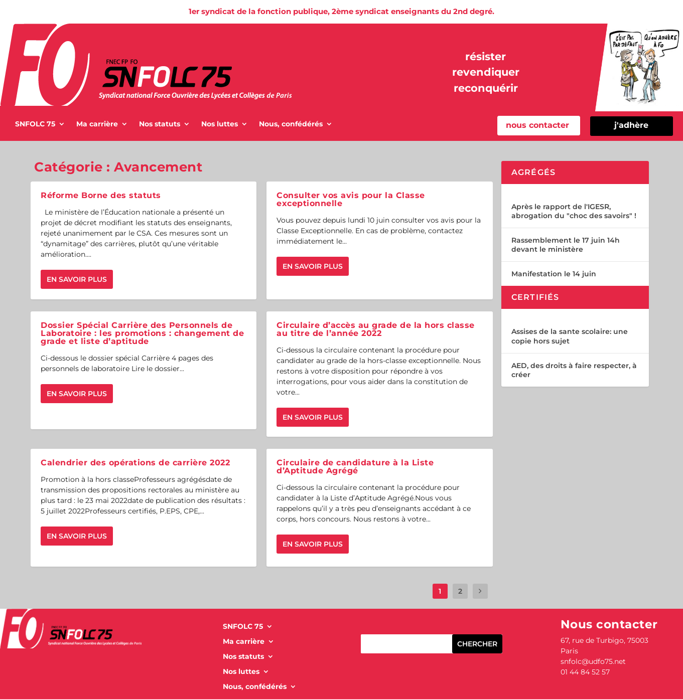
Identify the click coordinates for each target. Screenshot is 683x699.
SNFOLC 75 (35, 124)
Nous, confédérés (291, 124)
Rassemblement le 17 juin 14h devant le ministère (565, 245)
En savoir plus (77, 279)
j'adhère (631, 125)
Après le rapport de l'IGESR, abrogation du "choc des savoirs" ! (573, 211)
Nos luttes (219, 124)
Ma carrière (97, 124)
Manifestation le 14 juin (553, 273)
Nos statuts (159, 124)
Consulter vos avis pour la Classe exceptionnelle (351, 199)
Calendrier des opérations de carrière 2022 (135, 462)
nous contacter (537, 125)
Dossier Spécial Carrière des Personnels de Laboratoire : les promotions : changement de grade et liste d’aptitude (142, 333)
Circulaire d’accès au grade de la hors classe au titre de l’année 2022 (376, 329)
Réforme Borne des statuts (101, 195)
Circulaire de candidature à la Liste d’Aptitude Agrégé (355, 466)
